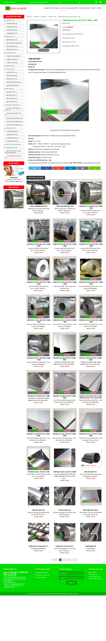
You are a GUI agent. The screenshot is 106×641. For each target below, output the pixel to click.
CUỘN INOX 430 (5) (11, 131)
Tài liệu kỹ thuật (84, 8)
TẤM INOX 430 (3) (11, 23)
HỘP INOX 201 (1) (11, 79)
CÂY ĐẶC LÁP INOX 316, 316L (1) (13, 109)
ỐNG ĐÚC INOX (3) (11, 49)
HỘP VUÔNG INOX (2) (12, 85)
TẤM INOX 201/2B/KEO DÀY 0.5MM (38, 396)
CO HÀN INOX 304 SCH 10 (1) (13, 157)
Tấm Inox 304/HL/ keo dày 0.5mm (64, 472)
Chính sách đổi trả (40, 577)
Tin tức (93, 8)
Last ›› (75, 559)
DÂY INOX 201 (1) (11, 98)
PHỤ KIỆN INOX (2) (10, 147)
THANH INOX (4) (10, 53)
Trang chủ (47, 8)
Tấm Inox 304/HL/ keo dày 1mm (38, 472)
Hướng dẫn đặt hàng (41, 572)
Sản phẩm (63, 8)
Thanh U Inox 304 (64, 510)
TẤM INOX (44, 16)
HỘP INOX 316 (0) (11, 72)
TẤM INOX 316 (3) (11, 27)
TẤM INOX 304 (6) (11, 30)
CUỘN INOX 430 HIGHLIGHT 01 (38, 546)
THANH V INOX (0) (11, 62)
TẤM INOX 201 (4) (11, 33)
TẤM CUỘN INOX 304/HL (91, 510)
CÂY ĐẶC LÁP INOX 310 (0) (14, 118)
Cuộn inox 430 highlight (64, 546)
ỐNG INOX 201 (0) (11, 40)
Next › (69, 559)
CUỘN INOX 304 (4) (11, 138)
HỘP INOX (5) (9, 69)
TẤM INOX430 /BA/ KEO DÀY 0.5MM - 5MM (69, 16)
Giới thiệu (55, 8)
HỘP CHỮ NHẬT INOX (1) (13, 82)
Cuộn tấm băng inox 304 (64, 206)
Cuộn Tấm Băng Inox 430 (38, 206)
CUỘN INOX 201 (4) (11, 141)
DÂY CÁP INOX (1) (11, 102)
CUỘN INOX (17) (10, 128)
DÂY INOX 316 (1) (11, 92)
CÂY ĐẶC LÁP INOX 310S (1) (13, 114)
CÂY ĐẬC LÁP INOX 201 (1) (14, 125)
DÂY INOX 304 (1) (11, 95)
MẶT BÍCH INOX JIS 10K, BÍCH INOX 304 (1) (13, 152)
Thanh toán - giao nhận (42, 575)
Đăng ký (71, 583)
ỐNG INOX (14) (9, 36)
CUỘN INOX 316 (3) (11, 134)
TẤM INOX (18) (9, 20)
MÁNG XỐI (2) (9, 66)
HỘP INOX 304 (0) (11, 75)
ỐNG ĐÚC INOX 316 (90, 472)
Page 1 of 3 (55, 559)
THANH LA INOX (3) (11, 59)
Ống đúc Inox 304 (38, 510)
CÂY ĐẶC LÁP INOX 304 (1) (14, 121)
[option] (13, 199)
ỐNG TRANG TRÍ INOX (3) (13, 43)
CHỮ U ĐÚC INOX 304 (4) (12, 144)
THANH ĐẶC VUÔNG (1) (13, 56)
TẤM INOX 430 (52, 16)
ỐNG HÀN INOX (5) (11, 46)
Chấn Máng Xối (90, 546)
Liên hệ (99, 8)
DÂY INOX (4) (9, 88)
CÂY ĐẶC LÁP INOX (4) (12, 105)
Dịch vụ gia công (72, 8)
